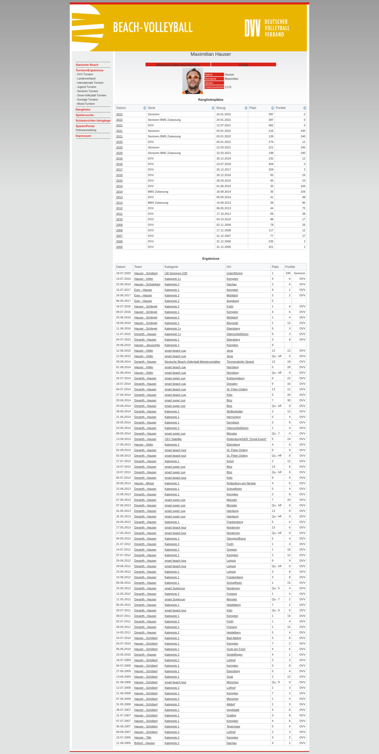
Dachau (232, 284)
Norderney (233, 527)
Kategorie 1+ (172, 278)
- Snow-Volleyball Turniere (91, 95)
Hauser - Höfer (143, 278)
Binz (229, 400)
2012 (119, 208)
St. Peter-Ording (237, 389)
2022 (119, 114)
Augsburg (233, 300)
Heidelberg (234, 604)
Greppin (232, 549)
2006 (119, 241)
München (232, 682)
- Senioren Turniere (87, 91)
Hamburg (232, 510)
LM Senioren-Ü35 (175, 273)
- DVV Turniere (84, 74)
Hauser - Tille (142, 737)
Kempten (232, 278)
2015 (119, 180)
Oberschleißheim (237, 334)
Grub (230, 676)
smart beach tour (175, 450)
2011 (119, 213)
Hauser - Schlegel (145, 306)
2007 (119, 235)
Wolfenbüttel (235, 411)
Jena (230, 350)
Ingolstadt (233, 709)
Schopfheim (234, 488)
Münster (232, 433)
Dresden (232, 383)
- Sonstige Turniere (87, 99)
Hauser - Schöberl (146, 273)
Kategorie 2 (171, 284)
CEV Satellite (173, 439)
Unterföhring (235, 273)
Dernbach (233, 422)
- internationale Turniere (90, 82)
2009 (119, 224)
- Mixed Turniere (85, 103)
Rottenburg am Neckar (241, 483)
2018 (119, 164)
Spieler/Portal (85, 126)
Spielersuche (85, 115)
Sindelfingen (235, 654)
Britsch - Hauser (144, 743)
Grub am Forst (236, 649)
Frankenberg (235, 521)
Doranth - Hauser (145, 334)
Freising (232, 593)
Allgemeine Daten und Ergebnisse (178, 64)
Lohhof (231, 660)
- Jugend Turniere (86, 87)
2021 (119, 125)
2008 (119, 230)
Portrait (243, 64)
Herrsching (234, 416)
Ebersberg (233, 328)
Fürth (230, 306)
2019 (119, 158)
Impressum (83, 135)
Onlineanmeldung (86, 130)
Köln (229, 394)
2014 (119, 186)
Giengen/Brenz (236, 538)
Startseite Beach (87, 64)
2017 (119, 169)
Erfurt (230, 461)
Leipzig (231, 560)
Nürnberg (233, 367)
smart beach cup (175, 350)
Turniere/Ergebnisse (90, 70)
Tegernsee (233, 726)
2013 (119, 197)
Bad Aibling (234, 638)
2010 (119, 219)
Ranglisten (83, 109)
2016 (119, 175)
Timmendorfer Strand (240, 361)
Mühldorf (232, 295)
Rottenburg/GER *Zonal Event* (247, 439)
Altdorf (231, 704)
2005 (119, 246)
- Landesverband (86, 78)
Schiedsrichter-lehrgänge (93, 120)
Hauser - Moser (144, 483)
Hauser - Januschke (147, 345)
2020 (119, 141)
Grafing (231, 715)
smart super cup (174, 378)
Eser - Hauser (143, 289)
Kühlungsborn (236, 378)
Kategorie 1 (171, 289)
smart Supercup (174, 588)
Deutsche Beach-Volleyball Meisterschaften (192, 361)
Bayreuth (232, 322)
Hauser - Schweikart (147, 284)
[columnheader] (131, 108)
